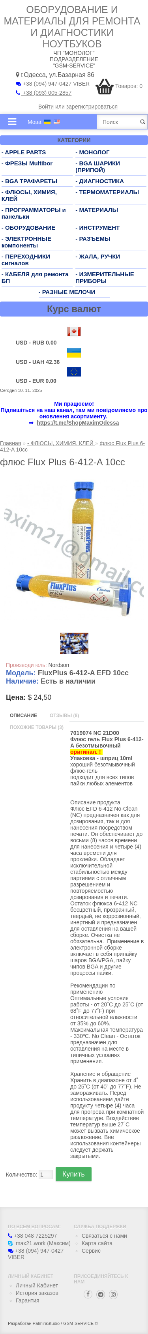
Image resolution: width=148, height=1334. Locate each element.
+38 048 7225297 (32, 1236)
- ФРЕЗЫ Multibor (27, 163)
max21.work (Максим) (39, 1243)
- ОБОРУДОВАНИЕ (29, 227)
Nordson (58, 665)
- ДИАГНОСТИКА (99, 181)
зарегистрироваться (92, 106)
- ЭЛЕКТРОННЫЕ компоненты (26, 242)
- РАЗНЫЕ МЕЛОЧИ (67, 292)
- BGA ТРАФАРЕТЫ (30, 181)
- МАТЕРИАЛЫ (96, 209)
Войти (46, 106)
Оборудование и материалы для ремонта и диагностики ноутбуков (72, 26)
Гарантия (27, 1300)
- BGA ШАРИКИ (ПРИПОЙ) (97, 166)
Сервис (91, 1251)
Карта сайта (97, 1243)
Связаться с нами (104, 1236)
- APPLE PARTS (24, 152)
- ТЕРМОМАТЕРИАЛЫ (107, 192)
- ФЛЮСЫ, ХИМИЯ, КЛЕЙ (61, 443)
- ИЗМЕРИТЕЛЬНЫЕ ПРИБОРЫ (104, 277)
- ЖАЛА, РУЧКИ (97, 256)
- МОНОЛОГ (92, 152)
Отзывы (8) (64, 715)
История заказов (37, 1293)
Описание (23, 715)
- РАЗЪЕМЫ (92, 238)
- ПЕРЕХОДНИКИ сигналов (26, 259)
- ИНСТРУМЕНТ (97, 227)
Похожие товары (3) (37, 727)
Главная (10, 443)
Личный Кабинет (37, 1285)
